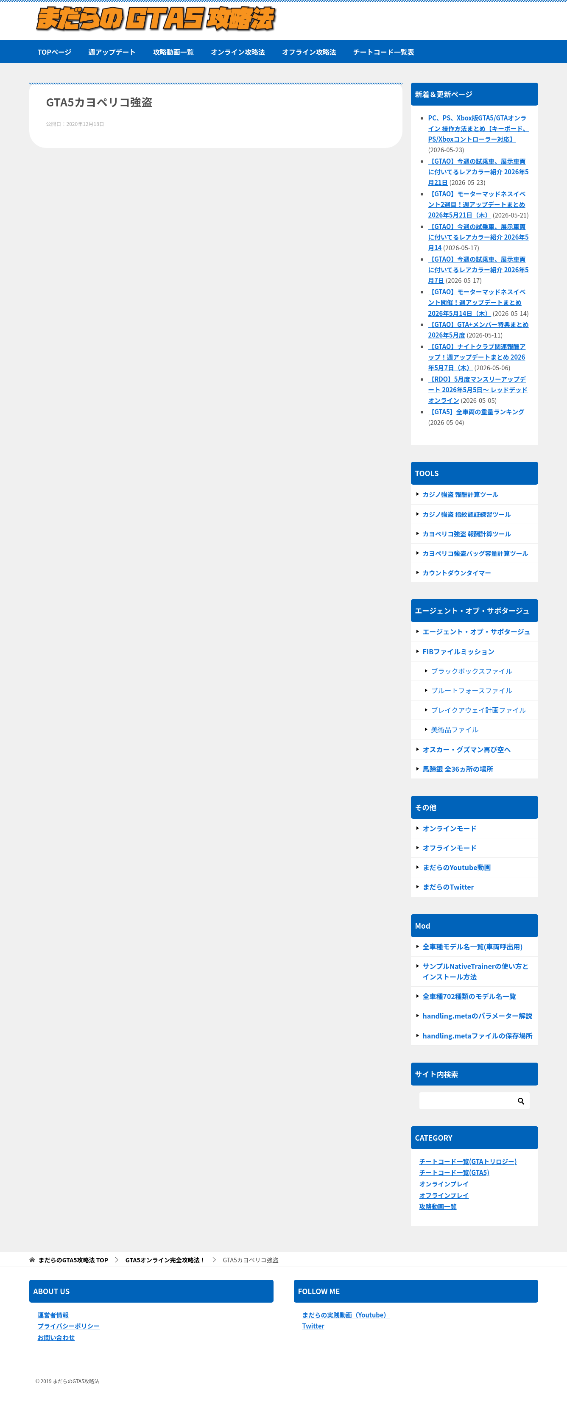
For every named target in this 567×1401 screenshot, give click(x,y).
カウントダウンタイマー (457, 572)
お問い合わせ (56, 1337)
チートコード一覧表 (383, 52)
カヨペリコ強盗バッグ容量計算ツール (476, 553)
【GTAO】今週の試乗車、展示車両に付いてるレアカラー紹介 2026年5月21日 (478, 171)
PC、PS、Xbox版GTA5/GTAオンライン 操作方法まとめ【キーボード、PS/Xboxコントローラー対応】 (478, 128)
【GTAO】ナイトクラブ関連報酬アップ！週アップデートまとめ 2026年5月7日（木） (477, 357)
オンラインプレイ (444, 1183)
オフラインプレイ (444, 1195)
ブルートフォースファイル (471, 690)
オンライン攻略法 (238, 52)
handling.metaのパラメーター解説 (478, 1015)
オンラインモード (450, 828)
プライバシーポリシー (69, 1325)
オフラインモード (450, 848)
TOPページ (55, 52)
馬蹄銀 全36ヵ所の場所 (458, 769)
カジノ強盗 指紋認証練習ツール (467, 514)
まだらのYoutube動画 (457, 867)
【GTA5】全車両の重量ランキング (476, 411)
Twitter (313, 1325)
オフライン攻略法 (309, 52)
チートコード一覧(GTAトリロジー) (468, 1161)
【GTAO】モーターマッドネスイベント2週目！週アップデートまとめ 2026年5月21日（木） (477, 204)
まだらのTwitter (448, 887)
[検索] (474, 1100)
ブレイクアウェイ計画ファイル (478, 710)
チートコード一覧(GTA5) (454, 1172)
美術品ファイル (455, 729)
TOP (73, 1260)
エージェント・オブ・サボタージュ (477, 631)
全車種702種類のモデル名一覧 (469, 996)
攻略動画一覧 (173, 52)
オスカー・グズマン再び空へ (467, 749)
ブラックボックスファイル (472, 671)
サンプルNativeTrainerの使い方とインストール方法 (476, 971)
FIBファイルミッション (459, 651)
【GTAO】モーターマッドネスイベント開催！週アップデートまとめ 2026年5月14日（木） (477, 302)
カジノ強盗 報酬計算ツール (461, 494)
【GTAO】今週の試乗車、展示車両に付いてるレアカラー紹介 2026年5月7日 (478, 269)
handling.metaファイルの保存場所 (478, 1035)
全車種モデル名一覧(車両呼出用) (473, 946)
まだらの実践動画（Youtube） (346, 1314)
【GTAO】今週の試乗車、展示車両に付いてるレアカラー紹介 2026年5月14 (478, 237)
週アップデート (112, 52)
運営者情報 (53, 1314)
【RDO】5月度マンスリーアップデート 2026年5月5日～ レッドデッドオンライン (478, 389)
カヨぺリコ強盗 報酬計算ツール (467, 533)
